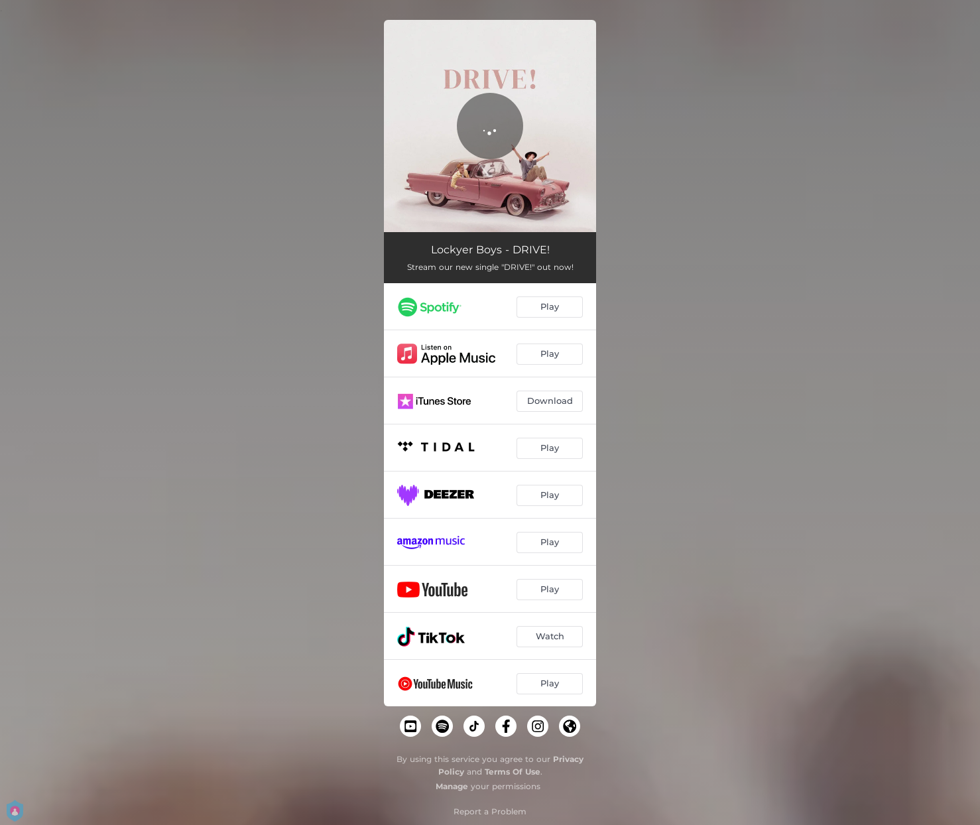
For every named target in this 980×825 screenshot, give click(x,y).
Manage (452, 786)
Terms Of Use (512, 772)
